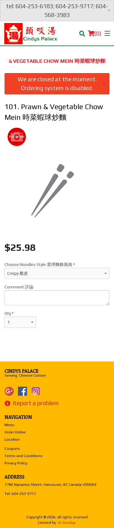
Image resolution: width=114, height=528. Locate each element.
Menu (9, 424)
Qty (20, 319)
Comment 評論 (57, 294)
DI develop (66, 522)
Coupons (12, 448)
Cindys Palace (21, 371)
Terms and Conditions (24, 455)
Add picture (17, 137)
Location (12, 439)
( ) (94, 33)
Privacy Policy (16, 463)
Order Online (15, 432)
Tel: (20, 493)
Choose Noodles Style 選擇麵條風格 (57, 270)
